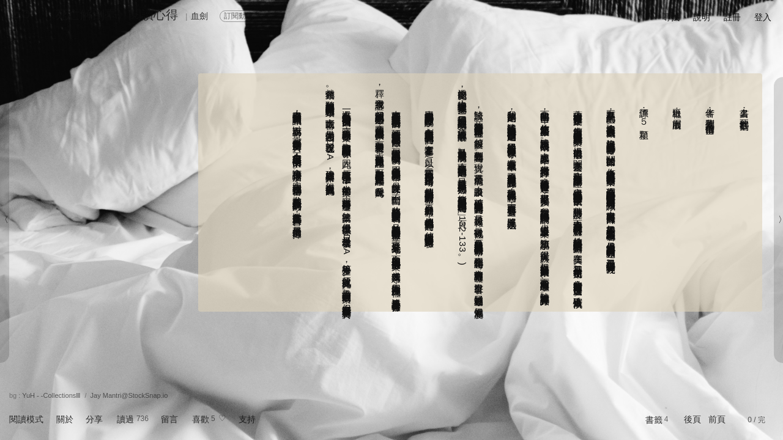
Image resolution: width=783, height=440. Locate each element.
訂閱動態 (238, 16)
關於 (64, 419)
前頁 (716, 419)
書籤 (653, 420)
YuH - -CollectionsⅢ (51, 395)
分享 (94, 419)
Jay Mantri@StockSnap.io (129, 395)
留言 (169, 419)
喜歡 (200, 419)
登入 (762, 17)
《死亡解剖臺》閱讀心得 (110, 14)
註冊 (732, 17)
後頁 (692, 419)
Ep (21, 12)
